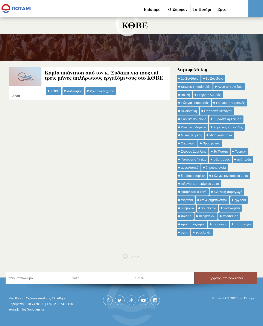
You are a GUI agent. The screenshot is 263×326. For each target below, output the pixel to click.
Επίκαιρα (152, 10)
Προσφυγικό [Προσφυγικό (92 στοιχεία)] (211, 143)
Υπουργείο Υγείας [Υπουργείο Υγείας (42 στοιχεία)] (193, 159)
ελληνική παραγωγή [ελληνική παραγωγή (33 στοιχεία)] (228, 192)
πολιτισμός (74, 91)
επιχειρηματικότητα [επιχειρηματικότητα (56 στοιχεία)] (213, 200)
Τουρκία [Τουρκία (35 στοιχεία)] (240, 151)
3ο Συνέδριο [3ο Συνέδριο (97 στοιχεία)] (214, 78)
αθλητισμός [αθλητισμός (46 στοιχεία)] (221, 159)
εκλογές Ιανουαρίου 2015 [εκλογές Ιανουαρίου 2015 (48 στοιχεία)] (230, 175)
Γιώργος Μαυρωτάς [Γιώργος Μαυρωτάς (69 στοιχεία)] (195, 103)
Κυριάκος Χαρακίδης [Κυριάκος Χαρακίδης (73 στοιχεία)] (228, 127)
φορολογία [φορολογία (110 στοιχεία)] (203, 232)
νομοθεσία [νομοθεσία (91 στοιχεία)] (208, 208)
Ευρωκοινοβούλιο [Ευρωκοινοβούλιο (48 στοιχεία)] (193, 119)
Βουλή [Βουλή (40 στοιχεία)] (185, 95)
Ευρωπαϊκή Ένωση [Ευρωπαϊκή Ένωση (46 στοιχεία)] (227, 119)
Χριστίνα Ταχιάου (102, 91)
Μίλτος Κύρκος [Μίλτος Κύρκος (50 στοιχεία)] (191, 135)
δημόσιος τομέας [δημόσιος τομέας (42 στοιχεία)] (193, 175)
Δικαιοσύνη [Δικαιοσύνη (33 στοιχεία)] (189, 111)
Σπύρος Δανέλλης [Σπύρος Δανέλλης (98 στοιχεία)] (193, 151)
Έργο (222, 10)
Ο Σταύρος (177, 10)
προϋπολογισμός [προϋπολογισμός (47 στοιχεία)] (193, 224)
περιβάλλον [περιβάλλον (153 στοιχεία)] (207, 216)
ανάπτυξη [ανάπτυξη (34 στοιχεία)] (244, 159)
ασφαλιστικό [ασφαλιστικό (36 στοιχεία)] (189, 167)
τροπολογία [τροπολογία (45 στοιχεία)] (242, 224)
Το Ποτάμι (202, 10)
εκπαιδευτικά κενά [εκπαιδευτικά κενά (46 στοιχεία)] (194, 192)
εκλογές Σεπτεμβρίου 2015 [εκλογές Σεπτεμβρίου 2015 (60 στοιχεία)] (200, 183)
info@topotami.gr (32, 309)
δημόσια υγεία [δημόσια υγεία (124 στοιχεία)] (216, 167)
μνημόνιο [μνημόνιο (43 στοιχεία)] (187, 208)
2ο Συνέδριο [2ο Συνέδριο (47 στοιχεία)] (189, 78)
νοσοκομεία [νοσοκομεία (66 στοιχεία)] (231, 208)
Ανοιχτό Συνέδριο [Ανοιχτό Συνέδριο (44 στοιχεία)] (230, 86)
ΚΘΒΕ (54, 91)
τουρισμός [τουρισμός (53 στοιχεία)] (220, 224)
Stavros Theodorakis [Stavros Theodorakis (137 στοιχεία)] (195, 86)
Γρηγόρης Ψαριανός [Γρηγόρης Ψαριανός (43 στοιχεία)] (230, 103)
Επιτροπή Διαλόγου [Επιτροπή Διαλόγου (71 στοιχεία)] (218, 111)
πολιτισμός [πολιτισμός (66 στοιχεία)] (230, 216)
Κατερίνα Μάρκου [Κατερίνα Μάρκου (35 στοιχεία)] (193, 127)
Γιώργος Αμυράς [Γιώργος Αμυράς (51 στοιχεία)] (209, 95)
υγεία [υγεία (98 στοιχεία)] (184, 232)
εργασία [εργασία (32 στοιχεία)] (240, 200)
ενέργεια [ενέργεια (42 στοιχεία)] (187, 200)
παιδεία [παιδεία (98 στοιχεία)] (186, 216)
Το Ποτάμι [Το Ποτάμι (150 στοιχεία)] (221, 151)
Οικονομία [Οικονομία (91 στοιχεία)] (188, 143)
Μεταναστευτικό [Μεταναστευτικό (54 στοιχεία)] (220, 135)
